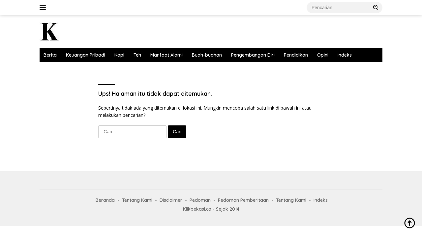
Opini (322, 55)
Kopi (119, 55)
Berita (50, 55)
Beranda (105, 200)
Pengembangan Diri (253, 55)
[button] (375, 7)
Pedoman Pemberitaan (243, 200)
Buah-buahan (207, 55)
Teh (137, 55)
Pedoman (200, 200)
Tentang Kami (137, 200)
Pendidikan (296, 55)
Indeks (345, 55)
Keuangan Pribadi (85, 55)
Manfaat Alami (166, 55)
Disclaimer (171, 200)
